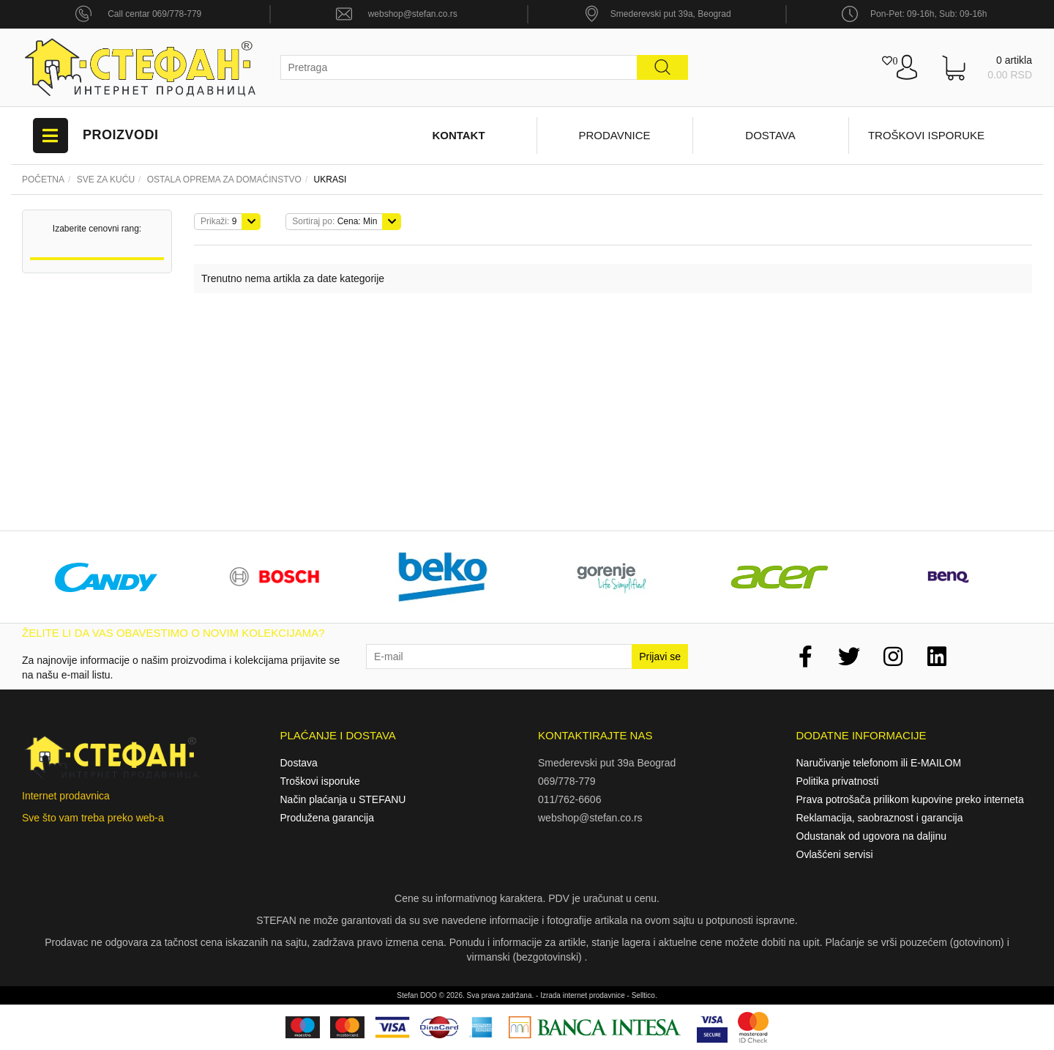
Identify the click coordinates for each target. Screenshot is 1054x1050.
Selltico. (644, 995)
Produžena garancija (327, 818)
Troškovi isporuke (926, 135)
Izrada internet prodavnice (582, 995)
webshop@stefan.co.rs (412, 14)
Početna (43, 179)
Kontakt (458, 135)
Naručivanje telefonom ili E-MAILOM (879, 763)
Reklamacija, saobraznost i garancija (879, 818)
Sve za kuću (106, 179)
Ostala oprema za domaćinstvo (224, 179)
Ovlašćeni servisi (834, 854)
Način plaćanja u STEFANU (343, 799)
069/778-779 (567, 781)
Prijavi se (660, 656)
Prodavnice (614, 135)
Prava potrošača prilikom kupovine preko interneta (910, 799)
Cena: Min (334, 221)
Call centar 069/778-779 (154, 14)
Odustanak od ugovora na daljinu (871, 836)
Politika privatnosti (837, 781)
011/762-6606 (569, 799)
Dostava (770, 135)
